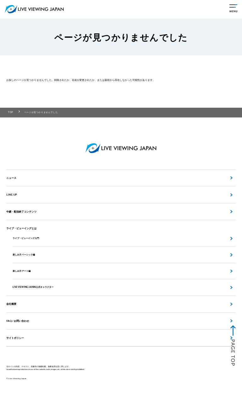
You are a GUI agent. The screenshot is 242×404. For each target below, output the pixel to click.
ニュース (11, 177)
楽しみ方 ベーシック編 (24, 254)
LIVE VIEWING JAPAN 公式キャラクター (33, 287)
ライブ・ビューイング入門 (26, 238)
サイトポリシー (15, 337)
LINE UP (11, 194)
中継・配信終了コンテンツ (21, 211)
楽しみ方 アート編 (22, 271)
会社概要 (11, 303)
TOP (10, 112)
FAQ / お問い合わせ (17, 320)
